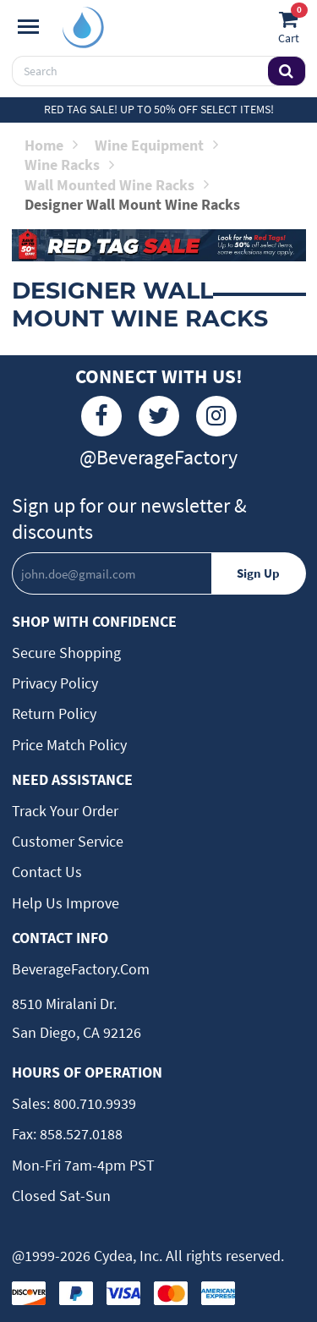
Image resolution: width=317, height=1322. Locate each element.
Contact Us (47, 871)
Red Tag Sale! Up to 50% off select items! (159, 109)
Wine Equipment (156, 145)
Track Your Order (65, 810)
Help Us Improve (65, 903)
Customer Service (67, 841)
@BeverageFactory (158, 457)
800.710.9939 (93, 1103)
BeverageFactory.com (81, 969)
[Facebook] (101, 416)
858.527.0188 (79, 1134)
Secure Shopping (66, 652)
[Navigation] (28, 27)
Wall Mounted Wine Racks (117, 185)
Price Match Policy (69, 744)
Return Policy (54, 713)
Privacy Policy (55, 683)
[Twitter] (159, 416)
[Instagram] (216, 416)
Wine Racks (69, 164)
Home (51, 145)
